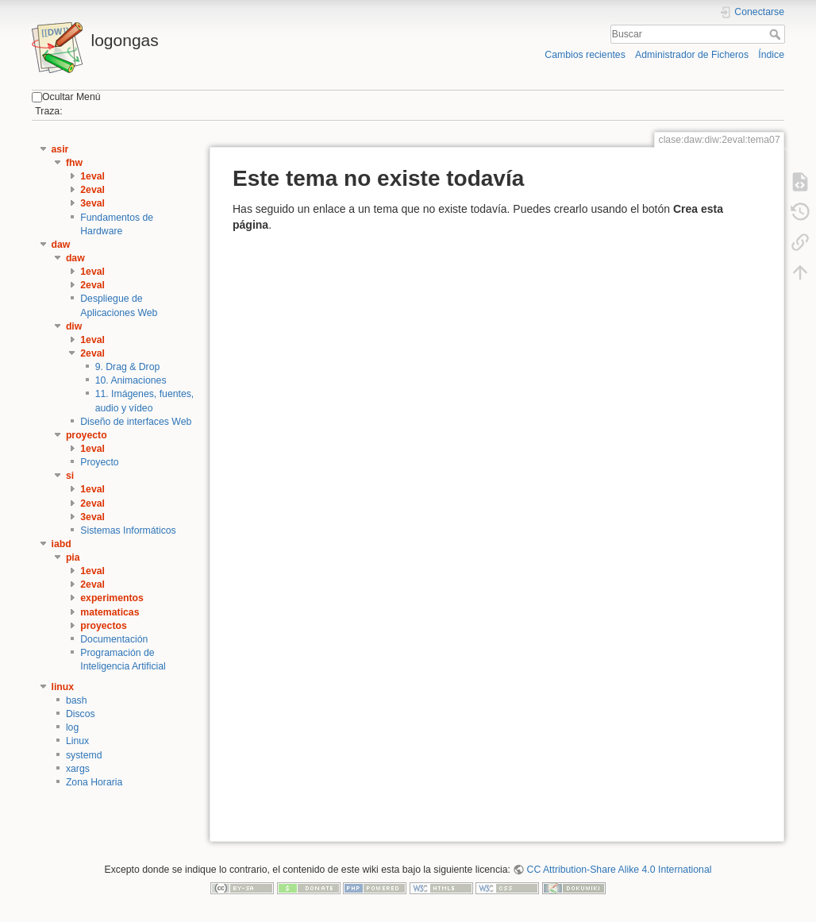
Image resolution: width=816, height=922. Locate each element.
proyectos (103, 625)
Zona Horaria (94, 782)
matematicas (109, 612)
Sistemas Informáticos (128, 530)
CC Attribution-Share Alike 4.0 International (619, 869)
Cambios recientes (585, 54)
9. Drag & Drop (127, 366)
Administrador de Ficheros (692, 54)
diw (74, 326)
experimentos (112, 598)
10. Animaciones (131, 380)
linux (63, 686)
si (70, 475)
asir (60, 149)
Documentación (114, 639)
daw (61, 244)
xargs (78, 768)
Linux (77, 740)
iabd (61, 544)
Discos (80, 713)
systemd (84, 755)
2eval (92, 189)
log (72, 727)
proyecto (86, 435)
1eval (92, 176)
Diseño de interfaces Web (135, 421)
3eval (92, 203)
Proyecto (99, 462)
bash (76, 700)
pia (73, 557)
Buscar (776, 34)
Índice (771, 54)
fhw (74, 162)
